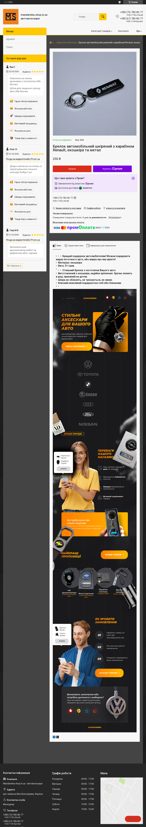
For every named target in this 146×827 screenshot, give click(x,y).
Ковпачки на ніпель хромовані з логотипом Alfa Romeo (25, 81)
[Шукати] (103, 16)
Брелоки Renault (67, 42)
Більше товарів (116, 495)
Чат (133, 819)
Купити (72, 169)
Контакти (123, 31)
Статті (9, 47)
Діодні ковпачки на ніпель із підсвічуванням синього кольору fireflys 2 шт (26, 169)
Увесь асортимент (74, 344)
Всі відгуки (13, 265)
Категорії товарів (100, 31)
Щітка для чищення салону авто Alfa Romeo (25, 90)
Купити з (112, 168)
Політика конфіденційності (103, 824)
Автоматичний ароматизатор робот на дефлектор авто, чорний (23, 250)
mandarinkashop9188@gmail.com (21, 777)
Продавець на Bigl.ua (73, 821)
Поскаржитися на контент (78, 824)
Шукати (10, 39)
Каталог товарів (107, 605)
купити (63, 410)
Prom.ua (88, 818)
